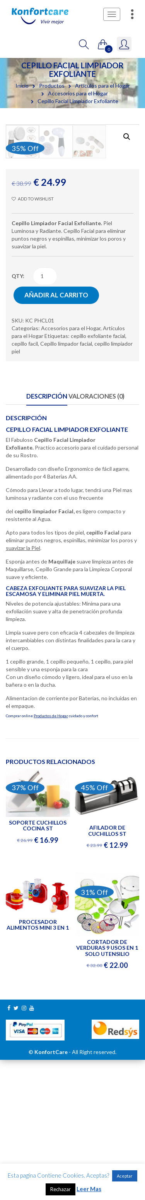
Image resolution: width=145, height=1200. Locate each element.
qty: (18, 416)
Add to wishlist (33, 338)
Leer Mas (89, 1188)
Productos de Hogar (51, 855)
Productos (52, 85)
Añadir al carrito (56, 435)
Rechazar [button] (60, 1189)
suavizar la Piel (23, 687)
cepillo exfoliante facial (98, 476)
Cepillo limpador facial (66, 483)
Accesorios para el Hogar (78, 93)
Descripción (46, 536)
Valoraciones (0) (96, 536)
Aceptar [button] (125, 1175)
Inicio (22, 85)
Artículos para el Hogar (102, 85)
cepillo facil (25, 483)
